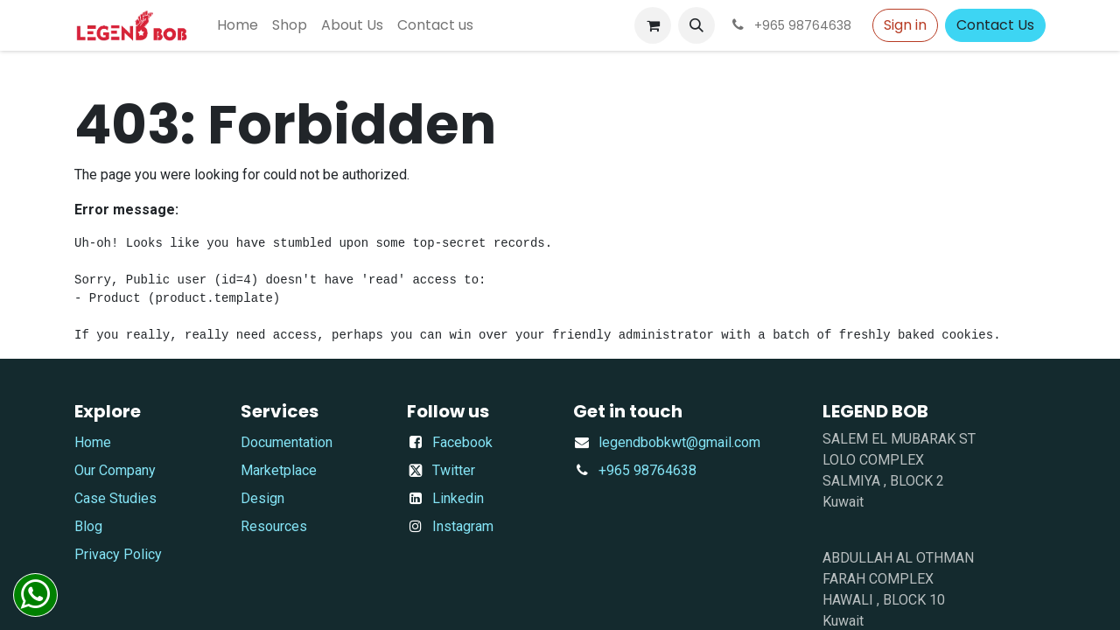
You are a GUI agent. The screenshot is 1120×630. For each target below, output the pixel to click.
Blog (88, 526)
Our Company (115, 470)
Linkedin (458, 498)
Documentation (286, 442)
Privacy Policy (118, 554)
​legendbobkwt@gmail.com (679, 442)
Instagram (463, 526)
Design (262, 498)
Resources (274, 526)
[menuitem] (237, 25)
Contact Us (995, 25)
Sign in (905, 25)
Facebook (462, 442)
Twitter (453, 470)
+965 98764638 (647, 470)
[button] (696, 25)
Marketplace (279, 470)
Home (92, 442)
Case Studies (115, 498)
